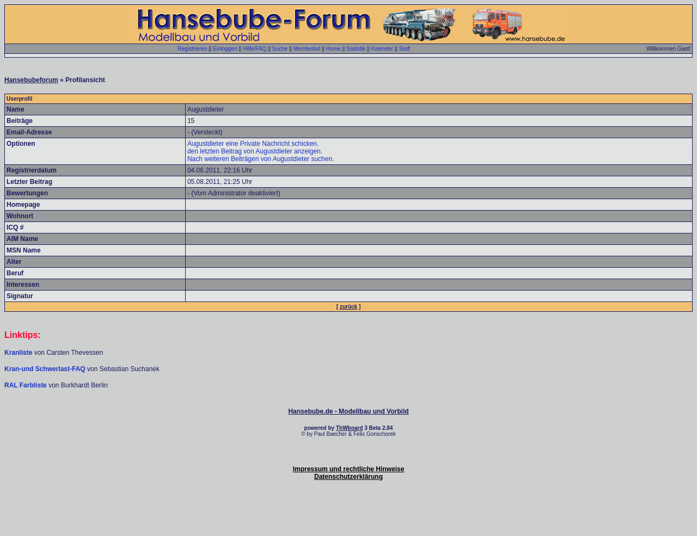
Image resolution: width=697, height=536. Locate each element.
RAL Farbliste (26, 385)
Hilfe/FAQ (254, 49)
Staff (404, 49)
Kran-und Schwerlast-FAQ (45, 369)
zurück (348, 307)
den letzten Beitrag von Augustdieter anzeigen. (254, 151)
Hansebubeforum (31, 80)
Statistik (355, 49)
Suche (280, 49)
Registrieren (192, 49)
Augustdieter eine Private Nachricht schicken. (253, 143)
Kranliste (18, 352)
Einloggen (225, 49)
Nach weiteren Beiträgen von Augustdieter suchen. (260, 159)
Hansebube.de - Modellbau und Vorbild (348, 411)
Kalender (382, 49)
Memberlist (307, 49)
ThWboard (349, 428)
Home (333, 49)
